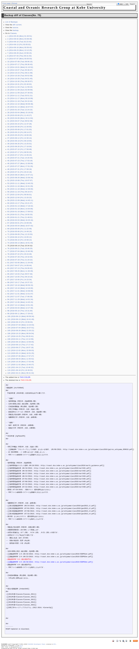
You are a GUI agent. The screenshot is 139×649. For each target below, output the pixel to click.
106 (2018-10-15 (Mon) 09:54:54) (20, 333)
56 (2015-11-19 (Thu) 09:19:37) (20, 192)
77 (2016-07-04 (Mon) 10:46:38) (20, 251)
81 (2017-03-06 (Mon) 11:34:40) (20, 263)
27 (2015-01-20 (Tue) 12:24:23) (20, 110)
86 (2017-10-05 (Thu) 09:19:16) (20, 277)
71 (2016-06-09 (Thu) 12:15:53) (20, 234)
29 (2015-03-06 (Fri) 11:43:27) (19, 115)
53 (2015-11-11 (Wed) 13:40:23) (20, 183)
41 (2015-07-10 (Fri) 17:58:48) (19, 149)
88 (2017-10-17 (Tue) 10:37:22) (20, 282)
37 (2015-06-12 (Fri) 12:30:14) (19, 138)
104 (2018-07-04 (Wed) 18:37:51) (20, 328)
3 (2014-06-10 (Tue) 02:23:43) (19, 42)
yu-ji (21, 645)
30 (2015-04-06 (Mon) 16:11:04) (20, 118)
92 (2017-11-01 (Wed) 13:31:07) (20, 294)
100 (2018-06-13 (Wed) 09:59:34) (20, 316)
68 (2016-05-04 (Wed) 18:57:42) (20, 226)
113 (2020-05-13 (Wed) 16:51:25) (20, 353)
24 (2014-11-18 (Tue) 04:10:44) (20, 101)
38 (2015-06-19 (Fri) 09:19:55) (19, 141)
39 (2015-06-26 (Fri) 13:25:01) (19, 144)
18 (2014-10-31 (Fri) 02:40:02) (19, 84)
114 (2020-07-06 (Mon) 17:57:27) (20, 356)
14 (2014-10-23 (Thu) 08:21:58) (20, 73)
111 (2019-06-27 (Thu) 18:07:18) (20, 347)
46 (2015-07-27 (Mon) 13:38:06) (20, 163)
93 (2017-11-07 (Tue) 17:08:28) (20, 297)
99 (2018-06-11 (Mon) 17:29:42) (20, 313)
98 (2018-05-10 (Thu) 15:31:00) (20, 311)
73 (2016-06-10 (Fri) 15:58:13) (19, 240)
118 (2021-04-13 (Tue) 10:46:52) (20, 367)
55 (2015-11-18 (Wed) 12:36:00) (20, 189)
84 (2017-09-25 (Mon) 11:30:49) (20, 271)
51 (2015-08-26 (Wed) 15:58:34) (20, 178)
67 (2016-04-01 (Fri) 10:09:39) (19, 223)
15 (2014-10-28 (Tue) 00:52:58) (20, 76)
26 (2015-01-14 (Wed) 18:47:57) (20, 107)
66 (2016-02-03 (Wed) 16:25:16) (20, 220)
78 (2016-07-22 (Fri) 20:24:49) (19, 254)
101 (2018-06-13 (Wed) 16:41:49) (20, 319)
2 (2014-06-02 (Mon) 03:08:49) (19, 39)
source (15, 27)
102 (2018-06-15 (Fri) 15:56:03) (20, 322)
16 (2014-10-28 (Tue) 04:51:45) (20, 79)
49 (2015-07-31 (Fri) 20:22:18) (19, 172)
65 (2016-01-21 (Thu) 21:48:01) (20, 217)
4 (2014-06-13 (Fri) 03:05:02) (19, 44)
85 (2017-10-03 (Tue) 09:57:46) (20, 274)
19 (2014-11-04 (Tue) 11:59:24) (20, 87)
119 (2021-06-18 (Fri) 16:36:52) (20, 370)
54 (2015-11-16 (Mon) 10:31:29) (20, 186)
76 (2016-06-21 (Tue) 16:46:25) (20, 248)
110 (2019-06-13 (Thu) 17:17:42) (20, 345)
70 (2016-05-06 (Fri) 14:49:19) (19, 231)
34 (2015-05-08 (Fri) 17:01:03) (19, 129)
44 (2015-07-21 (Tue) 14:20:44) (20, 158)
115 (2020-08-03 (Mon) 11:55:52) (20, 359)
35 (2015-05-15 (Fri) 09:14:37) (19, 132)
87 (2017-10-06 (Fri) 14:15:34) (19, 280)
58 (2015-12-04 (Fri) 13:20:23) (19, 197)
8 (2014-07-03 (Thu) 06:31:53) (19, 56)
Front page (6, 3)
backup (15, 30)
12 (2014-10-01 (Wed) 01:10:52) (20, 67)
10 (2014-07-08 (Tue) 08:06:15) (20, 62)
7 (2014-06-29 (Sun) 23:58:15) (19, 53)
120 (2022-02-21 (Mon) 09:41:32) (20, 373)
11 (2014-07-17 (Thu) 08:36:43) (20, 64)
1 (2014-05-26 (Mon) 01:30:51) (19, 36)
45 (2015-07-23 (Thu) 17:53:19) (20, 161)
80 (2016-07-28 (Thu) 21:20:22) (20, 260)
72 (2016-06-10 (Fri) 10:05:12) (19, 237)
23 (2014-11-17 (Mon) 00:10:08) (20, 98)
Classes (13, 33)
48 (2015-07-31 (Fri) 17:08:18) (19, 169)
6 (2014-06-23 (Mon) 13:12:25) (19, 50)
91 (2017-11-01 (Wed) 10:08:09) (20, 291)
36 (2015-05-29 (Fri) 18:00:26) (19, 135)
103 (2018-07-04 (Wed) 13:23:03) (20, 325)
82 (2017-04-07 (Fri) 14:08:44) (19, 265)
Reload (14, 3)
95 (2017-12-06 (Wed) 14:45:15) (20, 302)
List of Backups (11, 22)
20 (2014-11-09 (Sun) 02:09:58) (20, 90)
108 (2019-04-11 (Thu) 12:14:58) (20, 339)
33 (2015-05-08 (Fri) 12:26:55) (19, 127)
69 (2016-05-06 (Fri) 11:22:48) (19, 229)
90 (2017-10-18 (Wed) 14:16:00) (20, 288)
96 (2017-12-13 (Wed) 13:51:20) (20, 305)
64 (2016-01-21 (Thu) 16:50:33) (20, 214)
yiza (20, 647)
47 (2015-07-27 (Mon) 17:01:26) (20, 166)
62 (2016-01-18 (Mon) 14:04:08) (20, 209)
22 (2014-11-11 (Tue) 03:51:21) (20, 95)
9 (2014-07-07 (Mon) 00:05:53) (19, 59)
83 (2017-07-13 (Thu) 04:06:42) (20, 268)
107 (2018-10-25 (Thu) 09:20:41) (20, 336)
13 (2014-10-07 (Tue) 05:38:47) (20, 70)
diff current (17, 25)
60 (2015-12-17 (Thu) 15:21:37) (20, 203)
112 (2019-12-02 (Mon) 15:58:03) (20, 350)
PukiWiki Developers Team (36, 644)
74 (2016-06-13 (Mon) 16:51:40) (20, 243)
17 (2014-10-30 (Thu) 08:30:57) (20, 81)
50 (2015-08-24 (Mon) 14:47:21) (20, 175)
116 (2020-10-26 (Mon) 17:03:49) (20, 362)
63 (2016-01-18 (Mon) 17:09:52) (20, 212)
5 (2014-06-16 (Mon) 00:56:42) (19, 47)
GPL (54, 644)
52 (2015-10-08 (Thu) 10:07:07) (20, 180)
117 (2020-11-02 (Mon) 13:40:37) (20, 365)
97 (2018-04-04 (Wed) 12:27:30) (20, 308)
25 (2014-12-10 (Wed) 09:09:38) (20, 104)
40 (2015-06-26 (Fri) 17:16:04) (19, 146)
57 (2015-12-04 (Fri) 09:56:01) (19, 195)
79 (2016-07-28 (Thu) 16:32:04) (20, 257)
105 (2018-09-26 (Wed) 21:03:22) (20, 330)
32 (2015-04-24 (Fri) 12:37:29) (19, 124)
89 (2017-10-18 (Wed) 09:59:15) (20, 285)
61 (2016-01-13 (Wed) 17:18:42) (20, 206)
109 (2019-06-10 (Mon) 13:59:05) (20, 342)
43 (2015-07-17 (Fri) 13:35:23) (19, 155)
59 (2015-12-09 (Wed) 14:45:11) (20, 200)
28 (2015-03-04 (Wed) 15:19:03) (20, 112)
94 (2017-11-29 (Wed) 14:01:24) (20, 299)
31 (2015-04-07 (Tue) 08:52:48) (20, 121)
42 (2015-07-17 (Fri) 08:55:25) (19, 152)
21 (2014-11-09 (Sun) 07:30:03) (20, 93)
